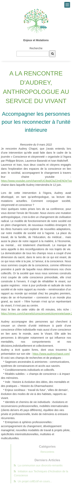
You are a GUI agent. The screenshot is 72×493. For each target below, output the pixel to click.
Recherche (36, 48)
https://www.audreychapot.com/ (51, 353)
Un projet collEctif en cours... (37, 481)
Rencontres (51, 451)
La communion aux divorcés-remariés (42, 465)
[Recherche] (52, 53)
